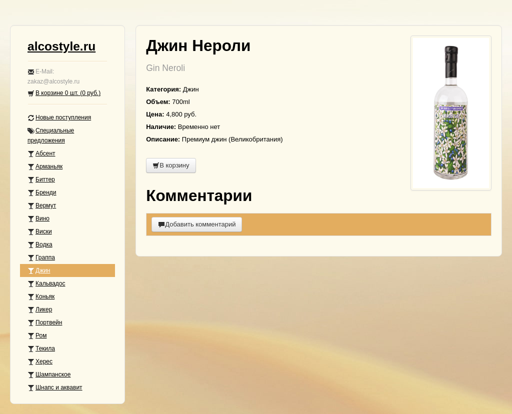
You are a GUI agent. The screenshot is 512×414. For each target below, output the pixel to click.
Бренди (42, 192)
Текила (41, 348)
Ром (37, 336)
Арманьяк (45, 166)
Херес (40, 362)
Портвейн (45, 322)
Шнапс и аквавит (55, 388)
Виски (40, 232)
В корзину (170, 165)
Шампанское (49, 374)
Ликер (40, 310)
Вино (39, 218)
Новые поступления (59, 118)
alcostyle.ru (62, 46)
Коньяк (41, 296)
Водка (40, 244)
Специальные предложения (51, 135)
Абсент (42, 154)
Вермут (42, 206)
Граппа (41, 258)
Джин (39, 270)
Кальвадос (47, 284)
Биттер (41, 180)
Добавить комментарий (197, 224)
